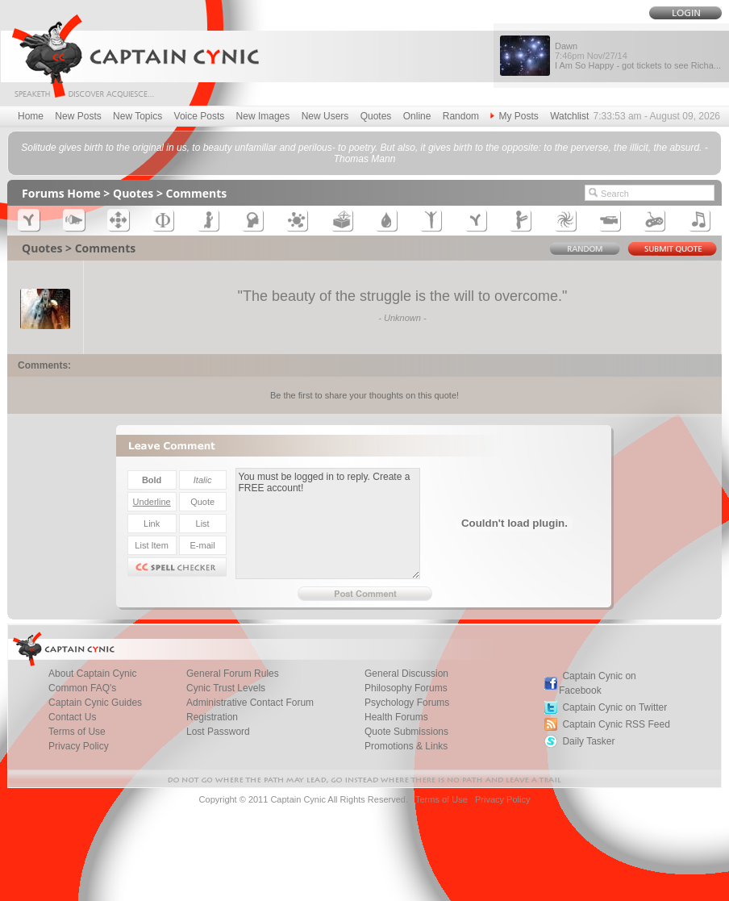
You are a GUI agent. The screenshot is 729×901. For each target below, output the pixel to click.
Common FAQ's (82, 688)
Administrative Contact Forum (250, 702)
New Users (325, 116)
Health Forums (396, 717)
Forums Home (61, 193)
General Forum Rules (232, 673)
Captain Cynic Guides (95, 702)
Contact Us (72, 717)
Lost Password (218, 731)
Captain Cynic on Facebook (597, 683)
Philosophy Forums (406, 688)
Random (461, 116)
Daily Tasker (588, 741)
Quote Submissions (406, 731)
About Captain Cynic (92, 673)
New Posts (78, 116)
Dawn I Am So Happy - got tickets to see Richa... (638, 55)
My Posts (514, 116)
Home (31, 116)
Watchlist (569, 116)
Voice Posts (199, 116)
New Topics (137, 116)
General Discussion (406, 673)
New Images (263, 116)
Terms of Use (77, 731)
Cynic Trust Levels (225, 688)
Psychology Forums (406, 702)
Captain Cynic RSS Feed (615, 724)
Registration (212, 717)
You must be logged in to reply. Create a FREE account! (327, 523)
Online (417, 116)
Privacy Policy (78, 746)
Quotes (376, 116)
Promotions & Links (406, 746)
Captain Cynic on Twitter (614, 707)
